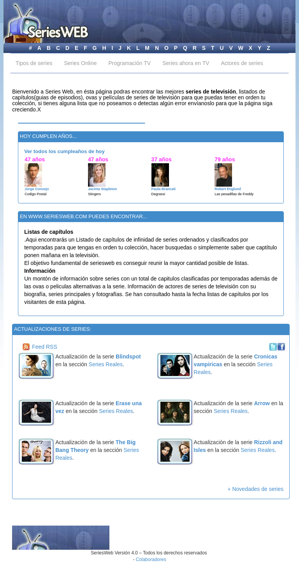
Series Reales (106, 364)
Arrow (261, 403)
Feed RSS (44, 347)
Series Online (80, 63)
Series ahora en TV (185, 63)
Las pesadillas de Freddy (234, 194)
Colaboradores (151, 559)
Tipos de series (34, 63)
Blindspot (128, 356)
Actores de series (242, 63)
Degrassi (158, 194)
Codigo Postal (35, 194)
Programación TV (129, 63)
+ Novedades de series (255, 489)
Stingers (94, 194)
